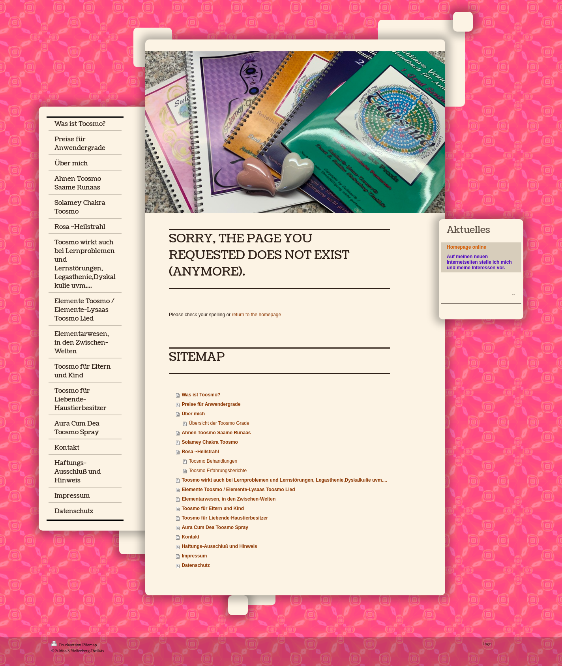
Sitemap (90, 644)
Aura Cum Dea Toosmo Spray (215, 527)
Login (487, 643)
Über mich (193, 413)
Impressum (194, 556)
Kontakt (190, 537)
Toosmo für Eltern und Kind (213, 508)
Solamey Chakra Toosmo (210, 442)
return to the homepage (256, 314)
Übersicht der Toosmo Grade (219, 423)
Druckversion (66, 644)
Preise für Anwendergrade (211, 404)
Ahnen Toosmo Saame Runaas (216, 432)
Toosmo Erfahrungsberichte (218, 470)
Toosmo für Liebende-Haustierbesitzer (225, 518)
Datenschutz (196, 565)
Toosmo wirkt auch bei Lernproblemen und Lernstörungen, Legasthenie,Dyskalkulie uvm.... (284, 480)
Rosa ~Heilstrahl (200, 451)
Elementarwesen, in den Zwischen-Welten (228, 499)
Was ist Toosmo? (201, 395)
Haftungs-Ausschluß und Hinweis (219, 546)
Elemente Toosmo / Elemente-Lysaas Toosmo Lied (238, 489)
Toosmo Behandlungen (213, 461)
